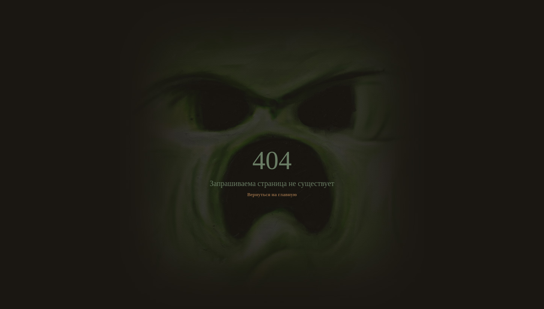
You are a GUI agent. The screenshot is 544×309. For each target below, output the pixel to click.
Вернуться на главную (272, 194)
